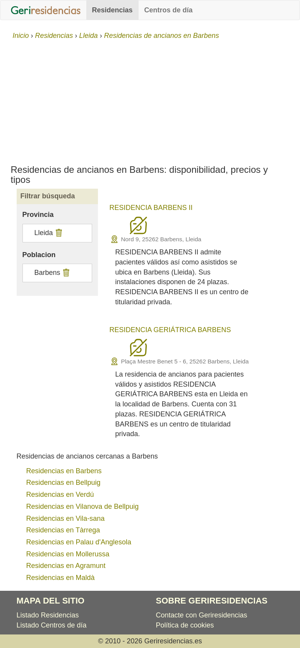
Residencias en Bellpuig (63, 482)
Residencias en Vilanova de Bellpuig (82, 506)
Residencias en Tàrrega (63, 530)
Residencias (112, 10)
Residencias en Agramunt (66, 566)
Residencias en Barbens (64, 471)
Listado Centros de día (52, 625)
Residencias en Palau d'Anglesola (79, 542)
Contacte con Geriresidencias (201, 615)
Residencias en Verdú (60, 494)
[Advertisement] (150, 99)
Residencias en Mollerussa (68, 554)
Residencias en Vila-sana (65, 518)
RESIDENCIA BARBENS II (151, 207)
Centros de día (168, 10)
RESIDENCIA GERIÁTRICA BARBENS (170, 330)
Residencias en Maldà (60, 577)
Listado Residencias (48, 615)
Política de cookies (185, 625)
